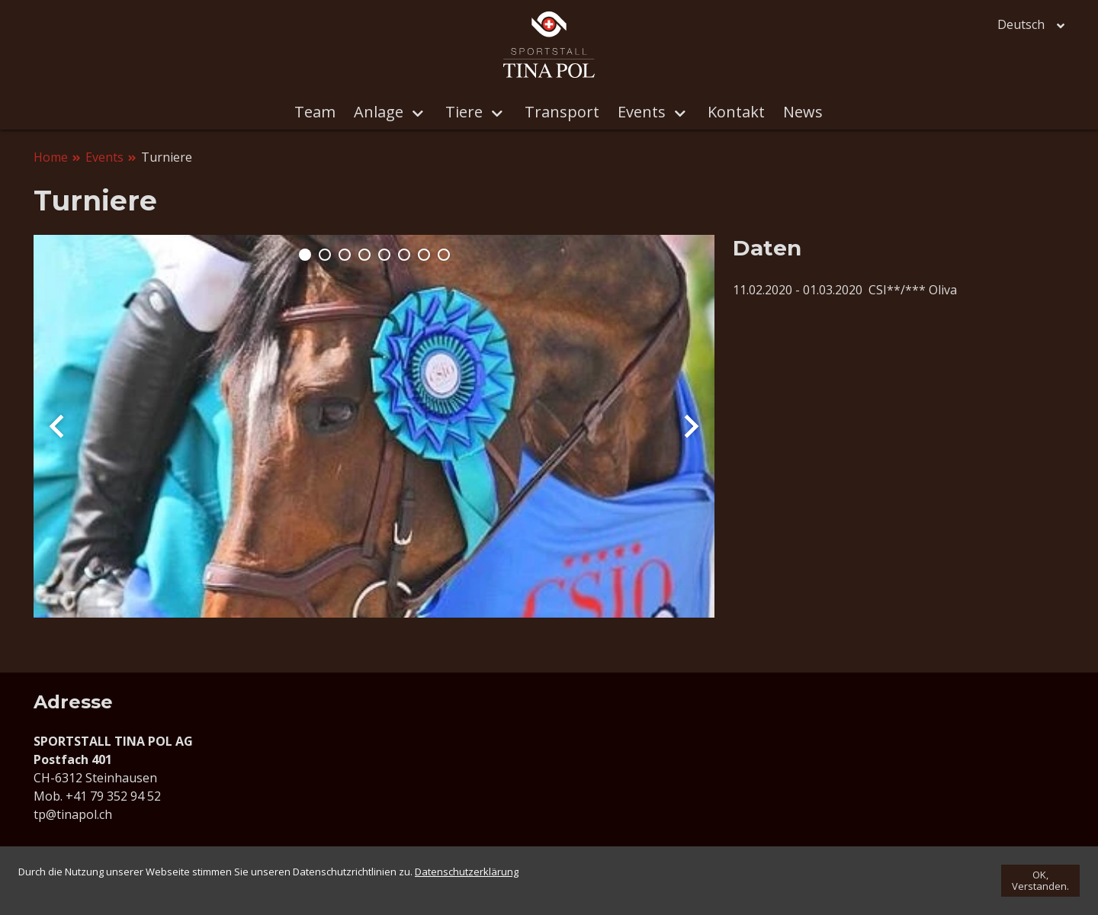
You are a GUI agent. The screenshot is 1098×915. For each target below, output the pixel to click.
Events (661, 113)
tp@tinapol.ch (73, 814)
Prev (56, 426)
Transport (562, 111)
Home (51, 157)
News (803, 111)
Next (691, 426)
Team (315, 111)
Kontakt (736, 111)
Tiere (483, 113)
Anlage (397, 113)
